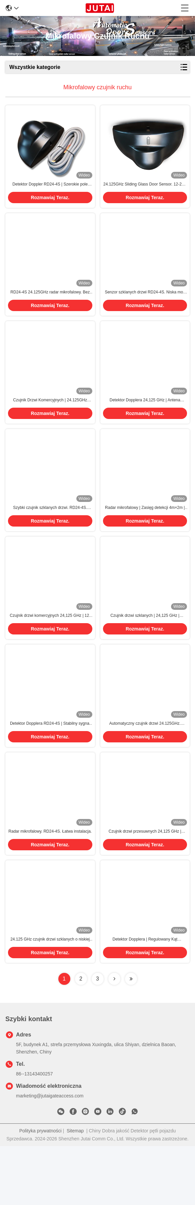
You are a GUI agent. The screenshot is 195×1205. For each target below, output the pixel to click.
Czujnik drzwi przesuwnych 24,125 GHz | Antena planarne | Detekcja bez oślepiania (144, 883)
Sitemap (75, 1189)
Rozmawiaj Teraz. (50, 204)
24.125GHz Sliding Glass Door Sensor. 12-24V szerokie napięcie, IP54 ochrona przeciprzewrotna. (144, 192)
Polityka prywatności (40, 1189)
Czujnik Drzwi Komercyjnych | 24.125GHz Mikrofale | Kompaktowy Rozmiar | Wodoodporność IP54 (50, 422)
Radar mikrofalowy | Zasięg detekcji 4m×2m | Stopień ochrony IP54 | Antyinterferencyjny (145, 537)
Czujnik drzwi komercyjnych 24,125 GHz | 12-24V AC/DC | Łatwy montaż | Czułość (50, 652)
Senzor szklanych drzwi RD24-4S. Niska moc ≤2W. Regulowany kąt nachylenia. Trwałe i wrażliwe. (145, 307)
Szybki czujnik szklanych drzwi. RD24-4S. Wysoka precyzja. (50, 537)
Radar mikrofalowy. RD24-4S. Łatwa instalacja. (50, 883)
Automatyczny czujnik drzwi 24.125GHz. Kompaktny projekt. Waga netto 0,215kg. (145, 768)
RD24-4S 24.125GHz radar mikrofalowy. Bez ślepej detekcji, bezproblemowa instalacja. (50, 307)
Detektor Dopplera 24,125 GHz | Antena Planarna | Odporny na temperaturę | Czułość (145, 422)
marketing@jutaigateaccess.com (50, 1154)
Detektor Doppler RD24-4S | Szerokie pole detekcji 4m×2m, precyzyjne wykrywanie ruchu (50, 192)
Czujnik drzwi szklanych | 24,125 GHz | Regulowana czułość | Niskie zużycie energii (145, 652)
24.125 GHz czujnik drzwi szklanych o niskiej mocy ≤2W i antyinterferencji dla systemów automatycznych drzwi (50, 998)
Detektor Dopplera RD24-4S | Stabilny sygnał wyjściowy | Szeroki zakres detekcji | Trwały (50, 768)
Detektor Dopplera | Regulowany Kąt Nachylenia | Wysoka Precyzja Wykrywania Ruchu (145, 998)
